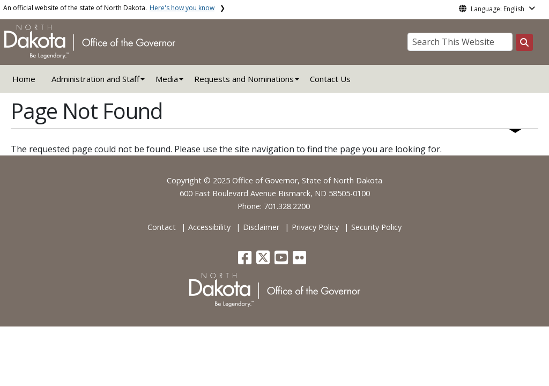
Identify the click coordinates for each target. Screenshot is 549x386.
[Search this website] (524, 42)
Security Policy (376, 227)
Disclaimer (261, 227)
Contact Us (330, 78)
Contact (161, 227)
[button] (246, 260)
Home (23, 78)
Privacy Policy (315, 227)
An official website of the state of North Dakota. (108, 7)
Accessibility (209, 227)
